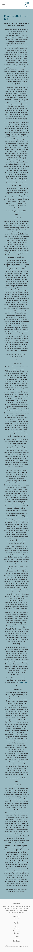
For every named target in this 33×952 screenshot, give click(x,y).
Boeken (16, 919)
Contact (16, 933)
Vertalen (16, 923)
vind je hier (23, 682)
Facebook (16, 941)
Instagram (16, 939)
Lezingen (16, 921)
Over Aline (16, 931)
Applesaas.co (24, 946)
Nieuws (16, 929)
